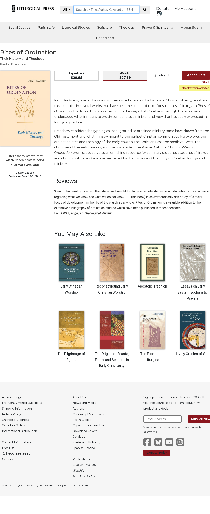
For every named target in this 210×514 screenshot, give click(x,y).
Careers (7, 459)
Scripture (104, 27)
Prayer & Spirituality (157, 27)
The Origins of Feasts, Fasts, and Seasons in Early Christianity (112, 360)
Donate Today (157, 452)
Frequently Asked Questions (22, 403)
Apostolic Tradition (152, 286)
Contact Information (16, 442)
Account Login (12, 397)
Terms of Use (80, 485)
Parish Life (46, 27)
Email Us (8, 448)
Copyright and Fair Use (89, 425)
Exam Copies (82, 420)
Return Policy (11, 414)
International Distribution (19, 431)
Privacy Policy (63, 485)
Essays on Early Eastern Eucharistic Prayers (193, 292)
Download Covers (85, 431)
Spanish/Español (84, 448)
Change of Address (15, 420)
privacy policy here (165, 426)
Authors (78, 408)
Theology (127, 27)
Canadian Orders (13, 425)
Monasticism (191, 27)
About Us (79, 397)
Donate (163, 8)
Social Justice (19, 27)
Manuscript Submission (89, 414)
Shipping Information (17, 408)
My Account (185, 8)
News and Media (84, 403)
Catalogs (79, 437)
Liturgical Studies (76, 27)
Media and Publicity (86, 442)
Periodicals (105, 38)
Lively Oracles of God (192, 354)
